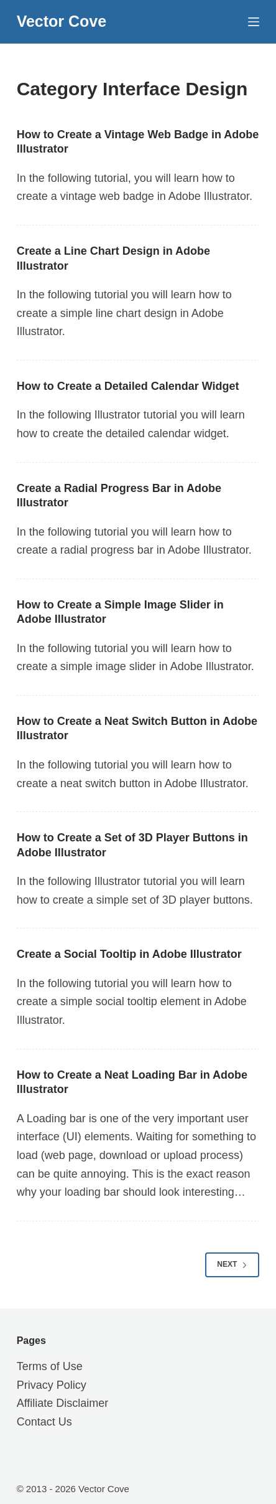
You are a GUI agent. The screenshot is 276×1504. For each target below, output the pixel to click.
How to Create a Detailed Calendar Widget (128, 386)
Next (232, 1264)
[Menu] (253, 21)
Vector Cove (62, 21)
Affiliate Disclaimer (63, 1403)
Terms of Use (50, 1366)
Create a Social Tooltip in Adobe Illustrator (129, 954)
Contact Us (44, 1422)
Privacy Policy (51, 1385)
